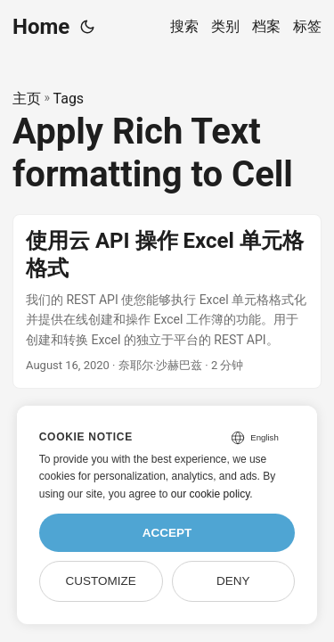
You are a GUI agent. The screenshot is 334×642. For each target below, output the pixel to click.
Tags (69, 98)
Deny (233, 581)
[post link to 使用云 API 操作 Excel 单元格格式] (167, 301)
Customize (100, 581)
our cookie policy (210, 494)
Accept (167, 532)
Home (40, 26)
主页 (26, 98)
